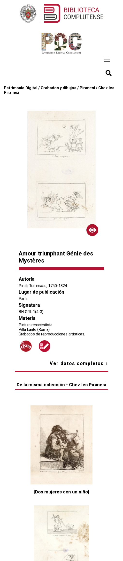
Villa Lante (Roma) (34, 329)
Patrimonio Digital (20, 88)
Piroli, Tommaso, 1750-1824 (43, 285)
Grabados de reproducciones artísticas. (52, 334)
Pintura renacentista (35, 325)
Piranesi (87, 88)
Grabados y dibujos (58, 88)
